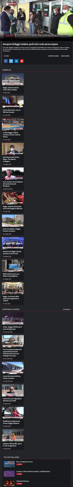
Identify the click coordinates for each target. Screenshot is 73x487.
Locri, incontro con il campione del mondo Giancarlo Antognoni (12, 176)
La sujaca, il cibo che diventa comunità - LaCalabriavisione (33, 451)
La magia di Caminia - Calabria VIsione (27, 480)
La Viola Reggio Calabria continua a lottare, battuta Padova (12, 132)
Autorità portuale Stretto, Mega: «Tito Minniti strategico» (12, 154)
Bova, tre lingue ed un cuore (24, 441)
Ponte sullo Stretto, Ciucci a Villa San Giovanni (12, 110)
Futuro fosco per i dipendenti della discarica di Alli (11, 381)
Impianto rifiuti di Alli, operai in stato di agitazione (12, 425)
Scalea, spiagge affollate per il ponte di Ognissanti (11, 312)
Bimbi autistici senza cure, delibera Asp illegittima (10, 263)
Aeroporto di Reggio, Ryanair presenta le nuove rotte (11, 241)
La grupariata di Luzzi (22, 471)
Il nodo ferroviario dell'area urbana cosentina (11, 360)
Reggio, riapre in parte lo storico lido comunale (12, 88)
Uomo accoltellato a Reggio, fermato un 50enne (11, 219)
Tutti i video (67, 294)
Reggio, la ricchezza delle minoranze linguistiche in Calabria (13, 284)
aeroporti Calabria (53, 56)
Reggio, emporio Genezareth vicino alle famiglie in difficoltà (12, 197)
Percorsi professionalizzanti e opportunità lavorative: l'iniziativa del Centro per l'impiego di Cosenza (11, 336)
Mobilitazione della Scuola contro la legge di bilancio (12, 403)
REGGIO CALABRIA (65, 56)
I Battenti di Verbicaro (22, 461)
